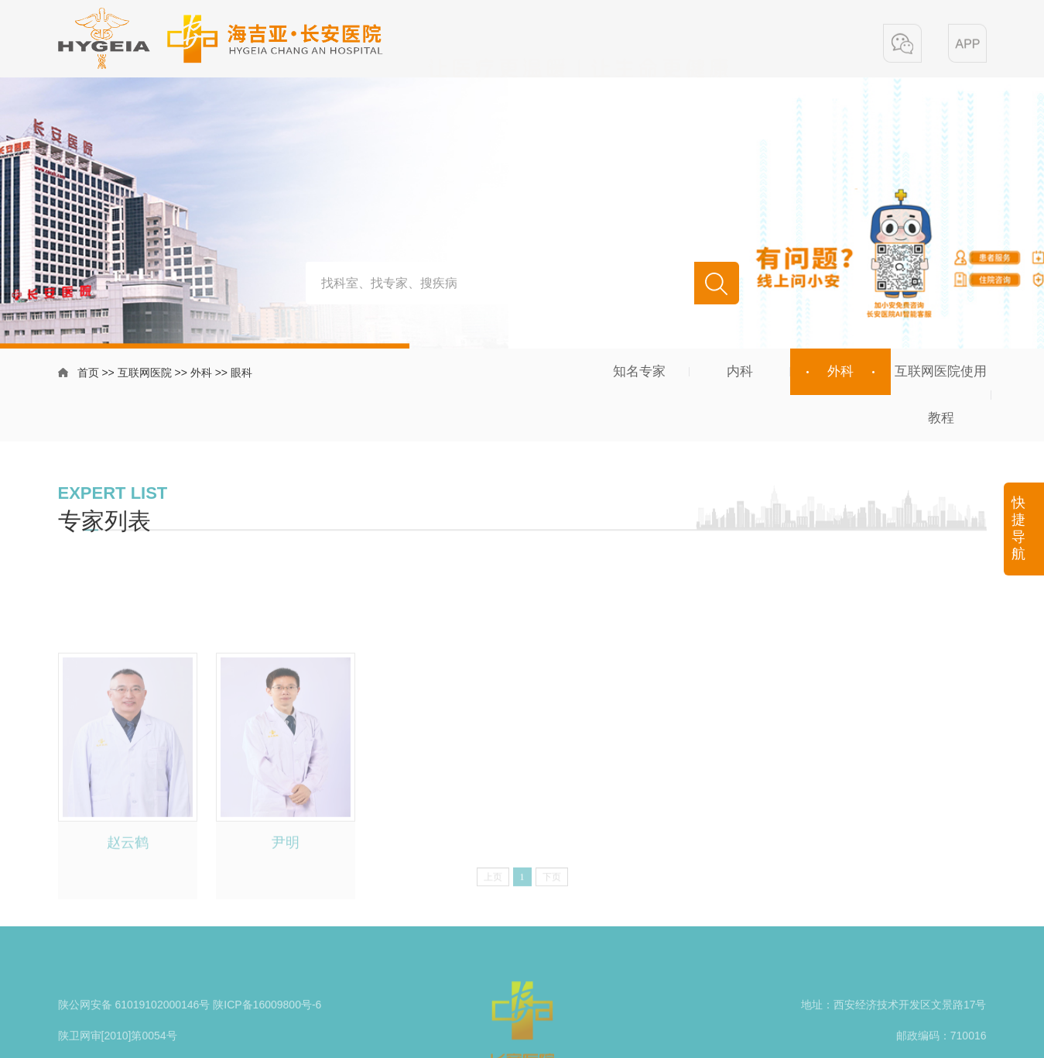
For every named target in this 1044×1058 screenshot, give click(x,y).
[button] (902, 45)
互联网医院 (145, 374)
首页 (88, 374)
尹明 (286, 895)
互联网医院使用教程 (941, 394)
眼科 (241, 374)
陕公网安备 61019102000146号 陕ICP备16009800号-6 (190, 1024)
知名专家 (639, 371)
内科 (740, 371)
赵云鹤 (128, 895)
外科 (201, 374)
